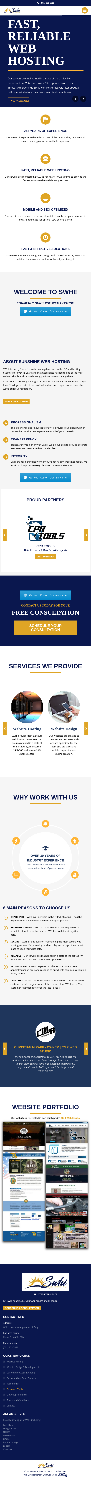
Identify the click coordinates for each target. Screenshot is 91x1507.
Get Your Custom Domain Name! (45, 311)
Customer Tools (15, 1389)
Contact (11, 1405)
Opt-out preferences (17, 1394)
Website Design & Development (23, 1367)
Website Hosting (15, 1361)
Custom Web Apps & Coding (21, 1372)
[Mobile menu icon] (85, 10)
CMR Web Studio (70, 1117)
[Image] (27, 707)
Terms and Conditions (18, 1400)
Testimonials (13, 1383)
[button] (5, 535)
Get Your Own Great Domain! (21, 1378)
